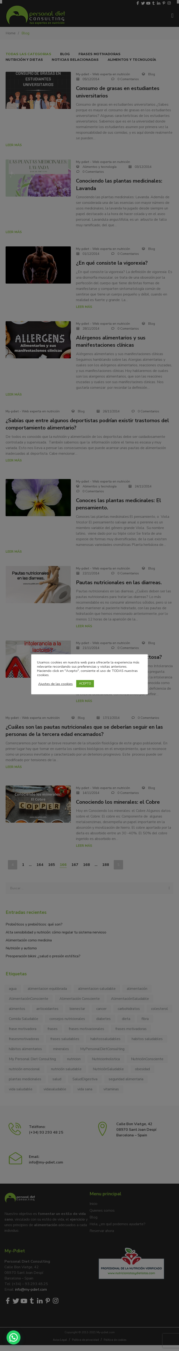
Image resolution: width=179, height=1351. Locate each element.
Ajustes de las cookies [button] (55, 684)
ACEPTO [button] (85, 683)
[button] (14, 1337)
